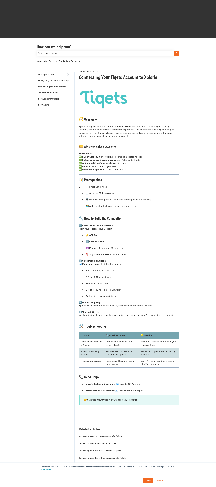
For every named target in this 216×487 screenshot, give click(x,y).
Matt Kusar (94, 244)
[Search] (176, 33)
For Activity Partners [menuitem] (48, 79)
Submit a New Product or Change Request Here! (112, 380)
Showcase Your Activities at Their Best (96, 446)
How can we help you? (54, 27)
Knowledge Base (45, 41)
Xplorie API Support (130, 364)
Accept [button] (148, 480)
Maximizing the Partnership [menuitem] (52, 67)
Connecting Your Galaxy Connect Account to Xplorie (102, 438)
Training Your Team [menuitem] (48, 73)
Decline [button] (160, 480)
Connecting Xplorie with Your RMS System (98, 424)
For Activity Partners (69, 41)
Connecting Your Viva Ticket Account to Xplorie (100, 431)
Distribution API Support (131, 371)
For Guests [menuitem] (43, 85)
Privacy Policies (46, 469)
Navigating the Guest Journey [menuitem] (53, 61)
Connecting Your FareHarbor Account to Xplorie (100, 416)
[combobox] (105, 33)
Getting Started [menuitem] (46, 55)
